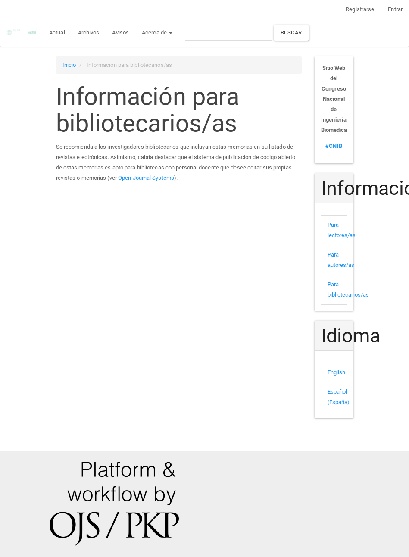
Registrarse (360, 9)
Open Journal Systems (146, 178)
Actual (57, 32)
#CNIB (333, 146)
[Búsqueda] (228, 33)
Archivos (89, 32)
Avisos (120, 32)
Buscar (291, 32)
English (337, 372)
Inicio (69, 65)
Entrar (395, 9)
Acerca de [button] (157, 32)
